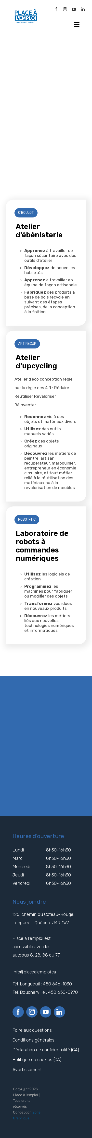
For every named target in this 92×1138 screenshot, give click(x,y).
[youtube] (74, 9)
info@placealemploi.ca (35, 972)
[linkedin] (83, 9)
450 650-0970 (63, 992)
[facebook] (56, 9)
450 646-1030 (57, 984)
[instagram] (65, 9)
